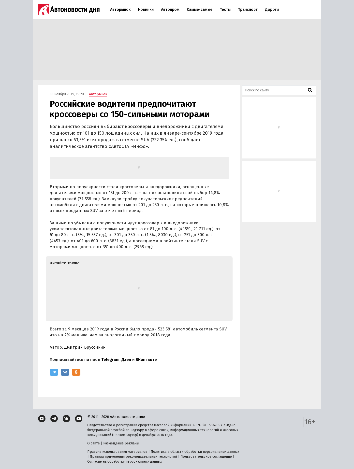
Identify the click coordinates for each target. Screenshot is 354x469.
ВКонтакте (146, 359)
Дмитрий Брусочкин (85, 347)
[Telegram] (54, 372)
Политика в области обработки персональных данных (195, 452)
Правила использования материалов (117, 452)
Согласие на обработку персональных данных (124, 461)
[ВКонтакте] (65, 372)
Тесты (225, 9)
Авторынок (120, 9)
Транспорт (248, 9)
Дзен (126, 359)
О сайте (93, 443)
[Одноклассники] (76, 372)
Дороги (272, 9)
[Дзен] (41, 418)
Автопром (170, 9)
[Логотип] (69, 9)
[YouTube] (78, 418)
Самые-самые (199, 9)
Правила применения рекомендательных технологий (133, 457)
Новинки (146, 9)
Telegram (110, 359)
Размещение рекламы (121, 443)
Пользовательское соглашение (206, 457)
